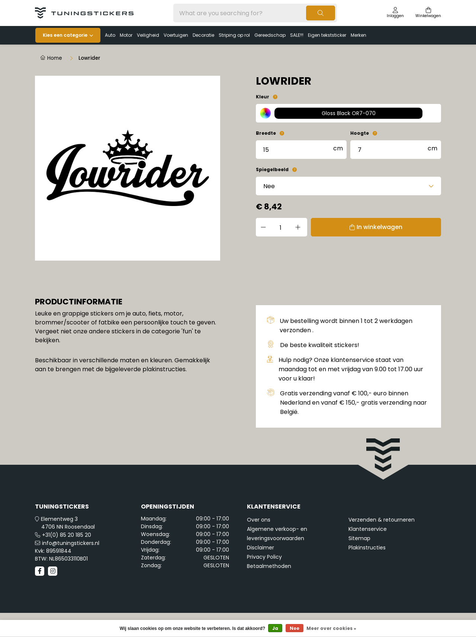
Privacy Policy (264, 557)
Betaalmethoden (269, 566)
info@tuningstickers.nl (70, 543)
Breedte (266, 133)
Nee (294, 628)
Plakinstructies (367, 547)
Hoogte (359, 133)
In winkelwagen (376, 227)
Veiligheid (148, 35)
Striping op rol (234, 35)
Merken (358, 35)
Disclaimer (260, 547)
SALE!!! (296, 35)
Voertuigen (176, 35)
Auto (110, 35)
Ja (275, 628)
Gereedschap (270, 35)
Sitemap (359, 538)
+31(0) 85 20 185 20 (66, 535)
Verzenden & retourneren (381, 519)
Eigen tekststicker (327, 35)
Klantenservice (367, 529)
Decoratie (203, 35)
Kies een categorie (65, 35)
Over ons (258, 519)
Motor (126, 35)
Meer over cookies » (331, 628)
